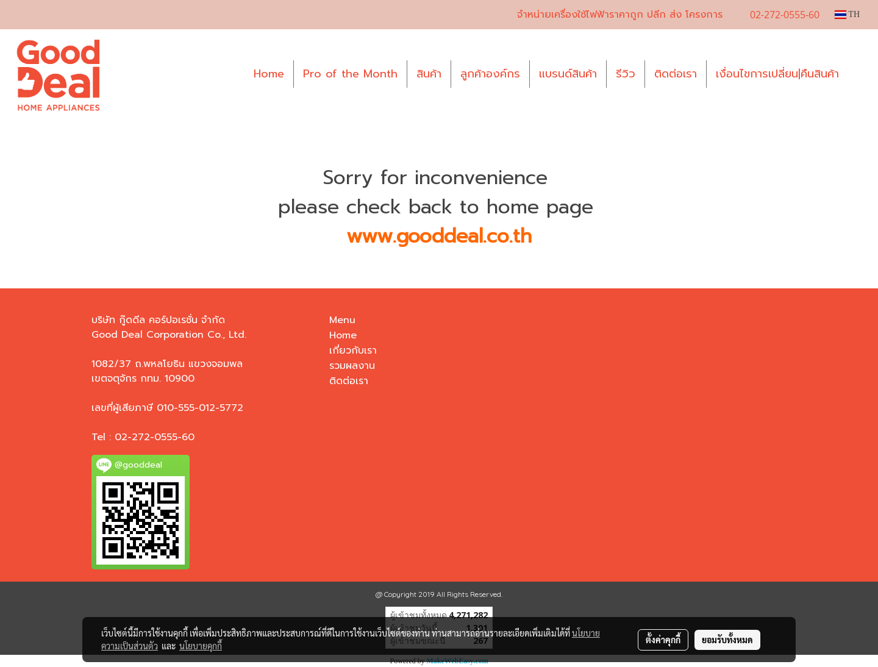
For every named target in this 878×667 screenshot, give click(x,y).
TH (847, 14)
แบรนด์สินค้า (568, 73)
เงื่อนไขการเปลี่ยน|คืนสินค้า (777, 73)
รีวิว (625, 73)
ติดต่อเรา (675, 73)
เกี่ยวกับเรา (353, 350)
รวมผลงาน (352, 365)
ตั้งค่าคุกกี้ (663, 639)
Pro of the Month (350, 73)
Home (269, 73)
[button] (859, 74)
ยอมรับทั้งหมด (727, 639)
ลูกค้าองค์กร (490, 73)
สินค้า (428, 73)
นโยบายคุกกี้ (200, 645)
